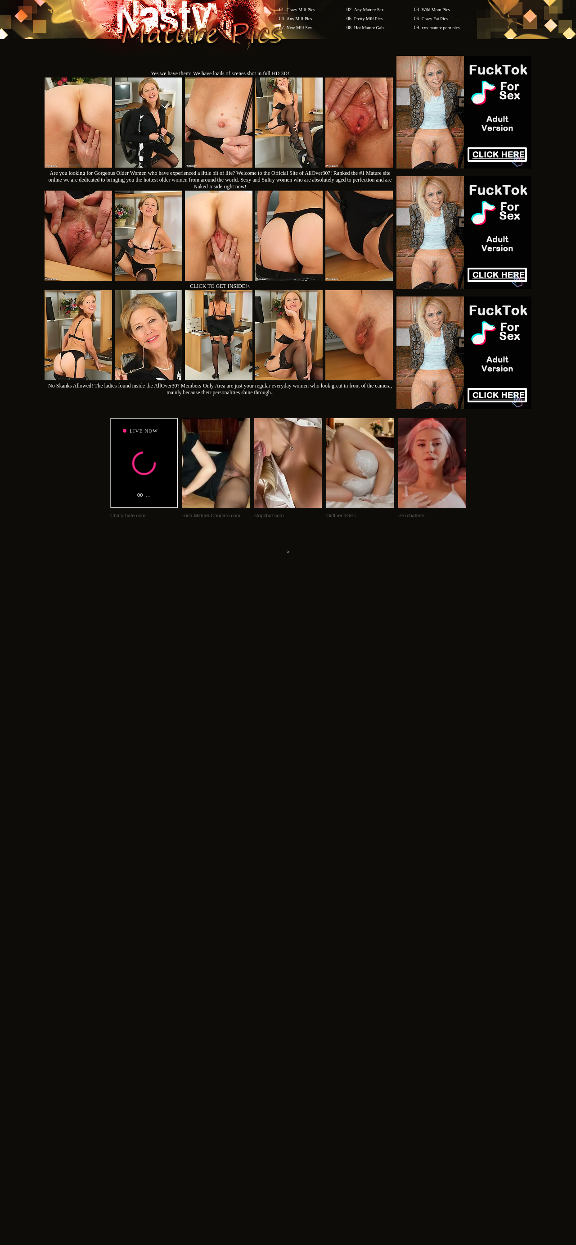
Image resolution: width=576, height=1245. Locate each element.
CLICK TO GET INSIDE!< (220, 286)
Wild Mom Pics (436, 9)
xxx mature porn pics (441, 27)
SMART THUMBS (304, 1073)
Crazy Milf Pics (301, 9)
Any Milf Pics (299, 18)
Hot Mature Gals (369, 27)
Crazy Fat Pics (435, 18)
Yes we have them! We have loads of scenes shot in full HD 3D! (220, 73)
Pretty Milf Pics (368, 18)
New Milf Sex (299, 27)
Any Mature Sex (369, 9)
